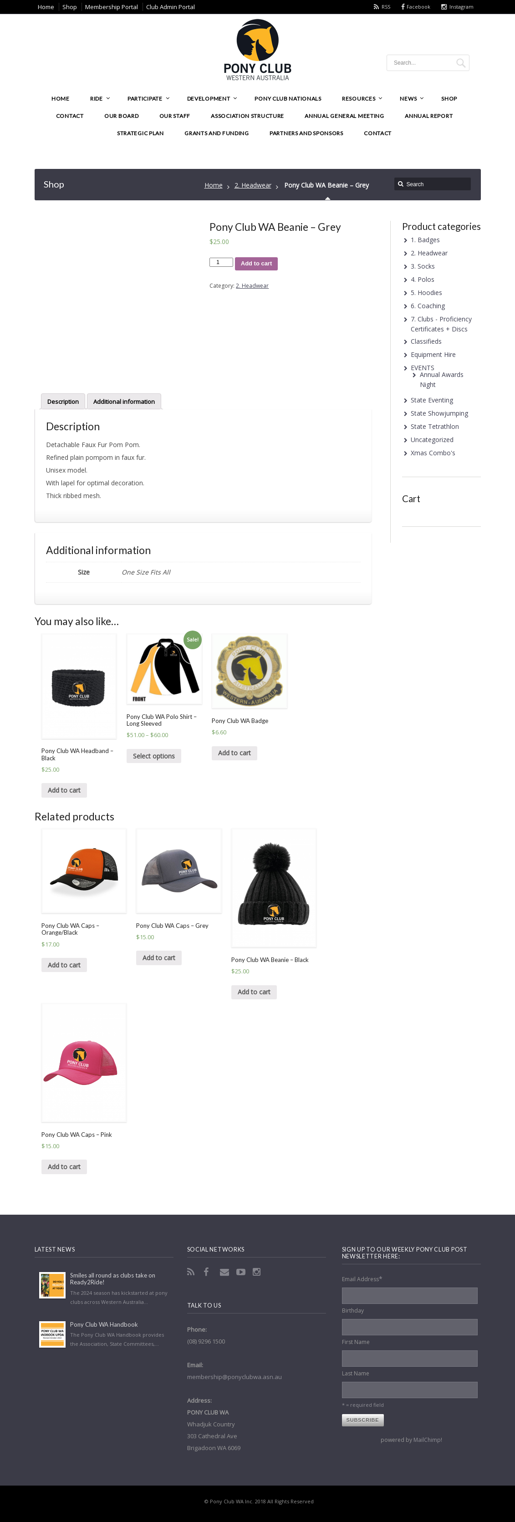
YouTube (241, 1272)
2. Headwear (253, 185)
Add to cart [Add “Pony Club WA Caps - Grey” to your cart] (159, 957)
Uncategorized (432, 439)
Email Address (362, 1278)
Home (213, 185)
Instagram (461, 6)
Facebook (418, 6)
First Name (356, 1342)
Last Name (355, 1373)
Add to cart (256, 263)
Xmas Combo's (433, 452)
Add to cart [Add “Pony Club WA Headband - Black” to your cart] (64, 790)
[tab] (63, 401)
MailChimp (427, 1440)
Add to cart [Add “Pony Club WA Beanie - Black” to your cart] (254, 992)
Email (225, 1272)
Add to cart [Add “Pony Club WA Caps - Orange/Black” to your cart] (64, 965)
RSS (386, 6)
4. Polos (422, 279)
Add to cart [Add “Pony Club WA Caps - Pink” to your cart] (64, 1166)
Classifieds (426, 341)
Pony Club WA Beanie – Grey (326, 185)
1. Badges (425, 239)
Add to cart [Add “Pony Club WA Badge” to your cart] (234, 752)
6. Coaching (428, 305)
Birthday (353, 1310)
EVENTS (422, 367)
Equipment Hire (433, 354)
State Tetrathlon (435, 426)
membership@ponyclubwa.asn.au (234, 1377)
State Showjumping (439, 413)
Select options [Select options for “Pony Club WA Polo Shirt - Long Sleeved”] (154, 756)
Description (63, 401)
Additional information (124, 401)
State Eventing (432, 400)
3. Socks (423, 266)
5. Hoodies (426, 292)
